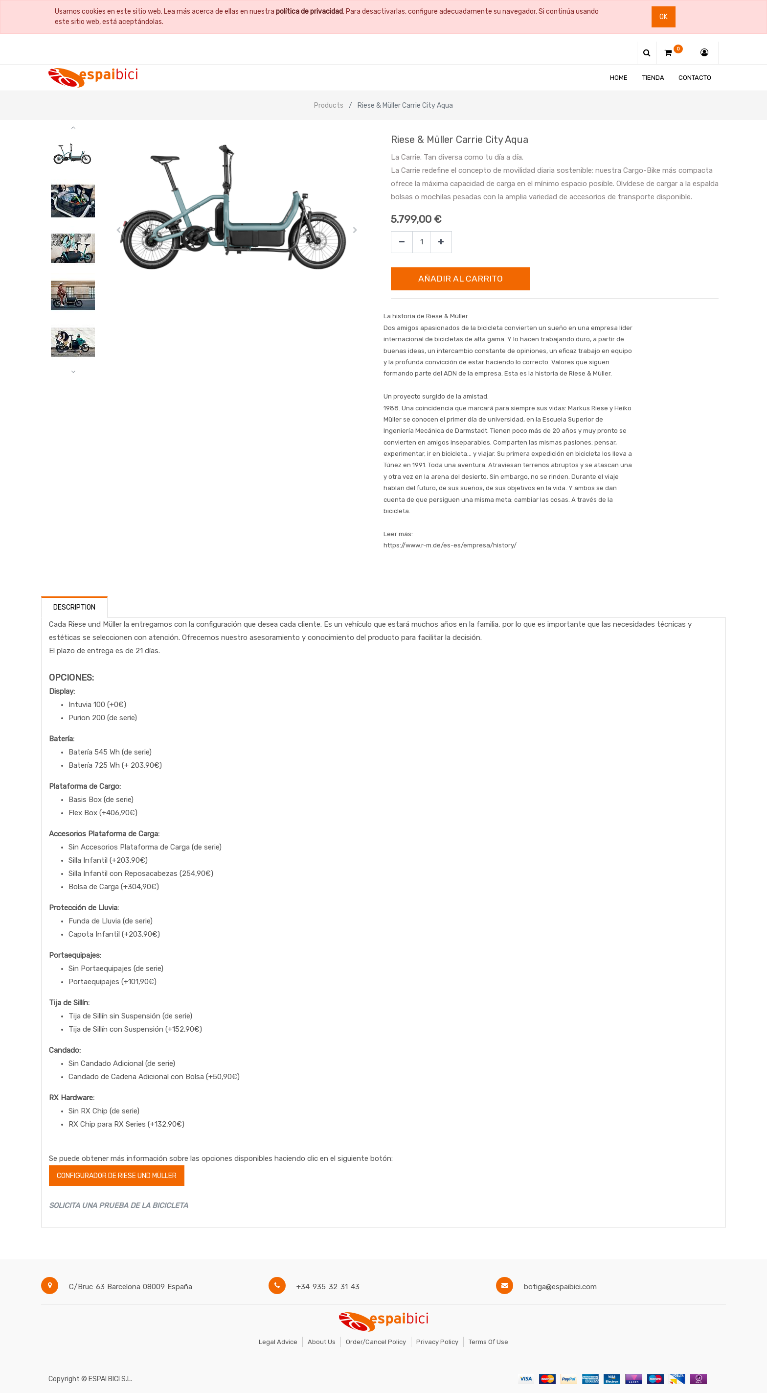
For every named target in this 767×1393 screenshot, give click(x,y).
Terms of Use (488, 1342)
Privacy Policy (437, 1342)
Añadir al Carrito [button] (460, 278)
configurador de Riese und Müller (117, 1176)
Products (328, 105)
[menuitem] (619, 78)
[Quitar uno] (402, 242)
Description (74, 607)
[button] (118, 230)
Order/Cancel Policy (376, 1342)
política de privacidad (309, 11)
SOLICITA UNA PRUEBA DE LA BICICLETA (118, 1205)
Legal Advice (278, 1342)
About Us (322, 1342)
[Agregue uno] (441, 242)
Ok (663, 17)
